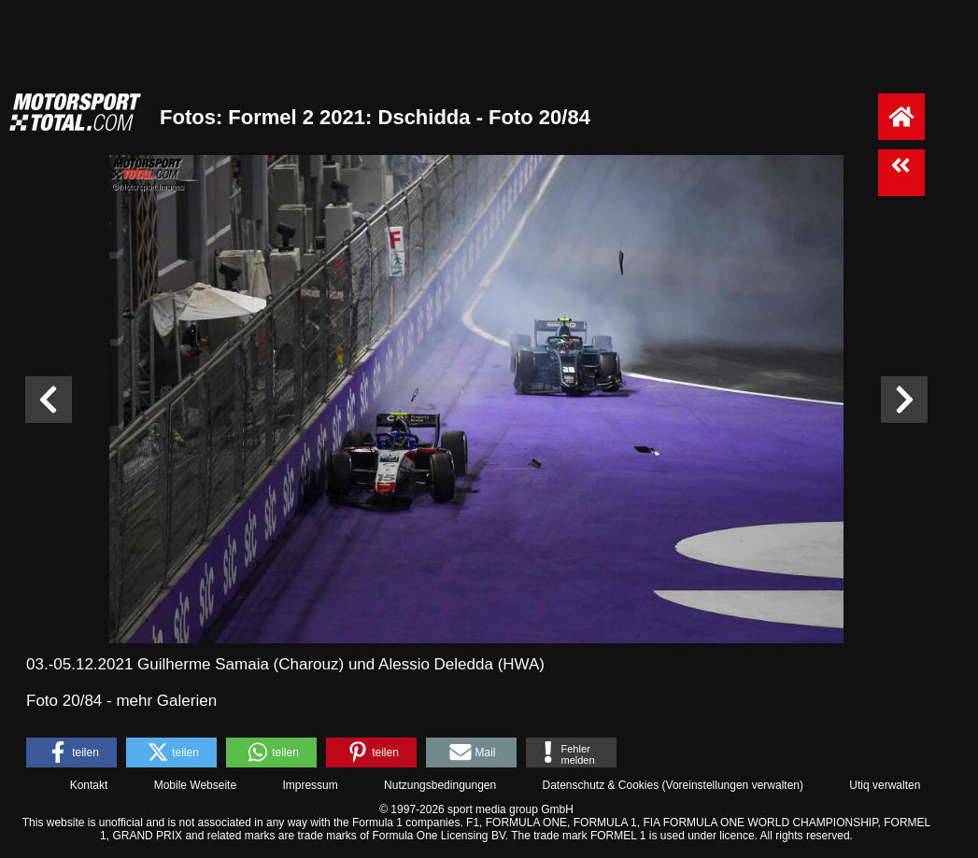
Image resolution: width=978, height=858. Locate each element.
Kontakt (89, 785)
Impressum (309, 785)
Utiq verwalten (884, 785)
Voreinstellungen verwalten (733, 785)
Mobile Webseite (195, 785)
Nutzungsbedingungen (440, 785)
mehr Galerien (166, 701)
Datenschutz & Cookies (600, 785)
